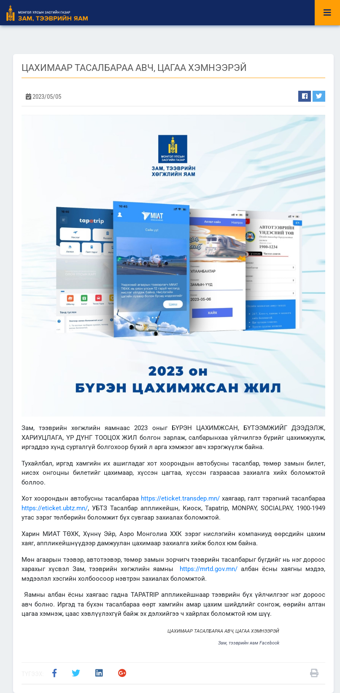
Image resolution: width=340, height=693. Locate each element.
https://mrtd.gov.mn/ (208, 569)
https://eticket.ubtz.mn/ (55, 508)
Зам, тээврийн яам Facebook (248, 643)
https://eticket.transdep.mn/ (180, 498)
